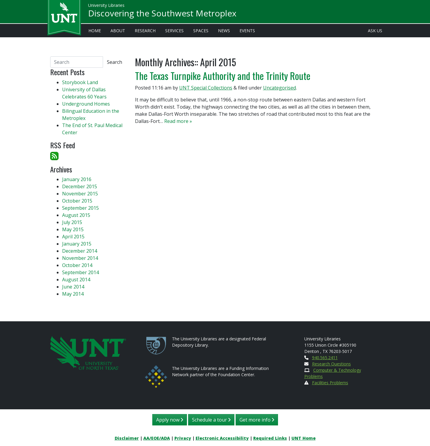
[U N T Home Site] (88, 352)
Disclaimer (127, 438)
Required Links (270, 438)
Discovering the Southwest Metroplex (162, 13)
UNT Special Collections (205, 87)
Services (174, 30)
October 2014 (77, 265)
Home (94, 30)
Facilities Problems (330, 382)
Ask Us (375, 30)
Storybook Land (80, 82)
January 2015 (76, 243)
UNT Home (303, 438)
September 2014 (80, 272)
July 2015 (72, 222)
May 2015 (73, 229)
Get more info (256, 419)
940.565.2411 (325, 357)
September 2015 (80, 208)
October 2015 (77, 200)
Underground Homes (86, 104)
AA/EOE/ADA (156, 438)
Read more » (178, 121)
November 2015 (80, 193)
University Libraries (106, 6)
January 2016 (76, 179)
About (117, 30)
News (224, 30)
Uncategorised (279, 87)
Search (114, 62)
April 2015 (73, 236)
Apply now (169, 419)
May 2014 (73, 294)
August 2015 (76, 215)
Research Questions (331, 364)
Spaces (200, 30)
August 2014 (76, 279)
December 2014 (79, 251)
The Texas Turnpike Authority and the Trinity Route (222, 76)
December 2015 (79, 186)
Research (145, 30)
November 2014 (80, 258)
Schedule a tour (211, 419)
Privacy (182, 438)
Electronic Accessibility (222, 438)
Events (247, 30)
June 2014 (73, 286)
